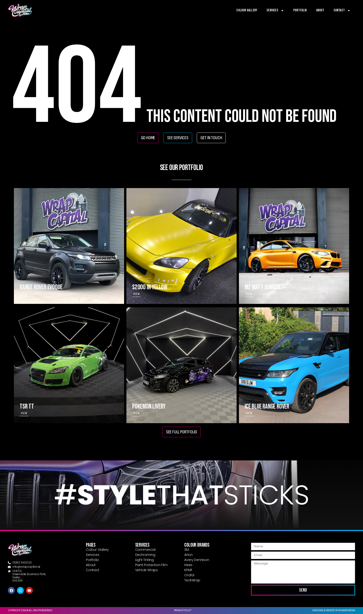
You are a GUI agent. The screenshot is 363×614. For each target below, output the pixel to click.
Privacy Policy (182, 610)
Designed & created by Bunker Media (333, 610)
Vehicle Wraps (146, 570)
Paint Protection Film (151, 565)
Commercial (145, 549)
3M (186, 549)
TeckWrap (192, 580)
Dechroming (145, 554)
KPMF (188, 570)
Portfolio (300, 10)
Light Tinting (144, 559)
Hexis (188, 565)
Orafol (189, 575)
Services (275, 10)
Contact (342, 10)
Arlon (188, 554)
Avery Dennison (196, 559)
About (320, 10)
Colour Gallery (246, 10)
